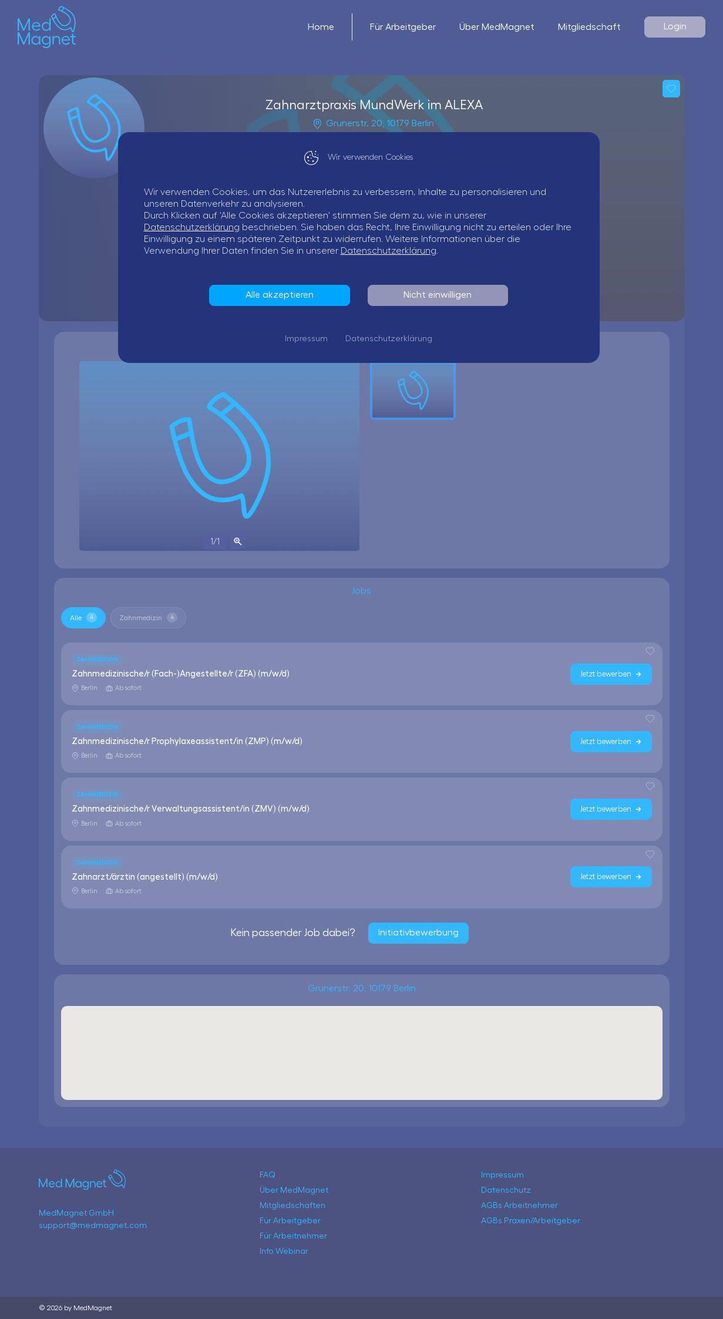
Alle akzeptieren (282, 295)
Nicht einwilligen (440, 295)
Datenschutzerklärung (195, 227)
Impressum (309, 339)
